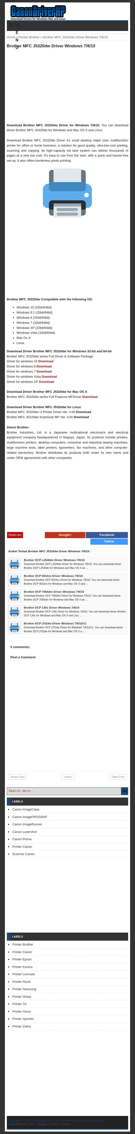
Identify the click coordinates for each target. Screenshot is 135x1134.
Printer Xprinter (23, 1019)
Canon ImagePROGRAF (29, 817)
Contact (54, 1123)
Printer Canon (22, 846)
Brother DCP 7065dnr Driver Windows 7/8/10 (54, 591)
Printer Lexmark (23, 974)
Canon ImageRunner (27, 824)
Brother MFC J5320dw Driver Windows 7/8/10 (51, 46)
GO (125, 791)
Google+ (65, 535)
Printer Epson (22, 959)
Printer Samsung (24, 989)
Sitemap (42, 1123)
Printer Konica (22, 967)
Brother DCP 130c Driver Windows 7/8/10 (51, 607)
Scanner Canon (23, 854)
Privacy (66, 1123)
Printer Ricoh (21, 982)
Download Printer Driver (67, 10)
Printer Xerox (21, 1011)
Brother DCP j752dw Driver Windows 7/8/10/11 (55, 623)
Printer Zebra (21, 1026)
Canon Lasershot (24, 832)
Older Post (117, 776)
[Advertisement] (67, 85)
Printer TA (19, 1004)
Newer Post (18, 776)
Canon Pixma (22, 839)
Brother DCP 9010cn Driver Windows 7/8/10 (53, 575)
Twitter (109, 541)
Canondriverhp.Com (21, 1123)
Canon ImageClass (26, 809)
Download (45, 361)
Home (11, 37)
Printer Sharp (21, 996)
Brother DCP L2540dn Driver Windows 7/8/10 (54, 560)
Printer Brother (29, 37)
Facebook (106, 535)
